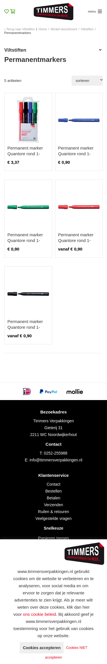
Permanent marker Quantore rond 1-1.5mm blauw (76, 154)
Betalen (53, 498)
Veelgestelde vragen (53, 518)
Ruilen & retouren (53, 511)
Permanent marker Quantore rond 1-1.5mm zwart (25, 327)
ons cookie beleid (39, 614)
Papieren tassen (53, 538)
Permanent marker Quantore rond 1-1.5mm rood (76, 240)
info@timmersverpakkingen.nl (56, 460)
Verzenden (53, 504)
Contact (53, 484)
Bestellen (53, 491)
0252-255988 (56, 453)
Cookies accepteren (41, 647)
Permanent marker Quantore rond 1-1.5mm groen (25, 240)
